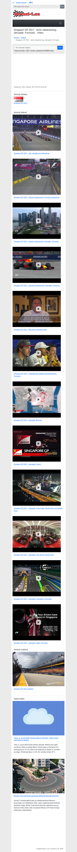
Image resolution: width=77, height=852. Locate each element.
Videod (23, 37)
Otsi (62, 6)
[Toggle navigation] (60, 23)
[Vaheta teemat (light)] (20, 3)
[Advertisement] (38, 831)
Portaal (16, 37)
